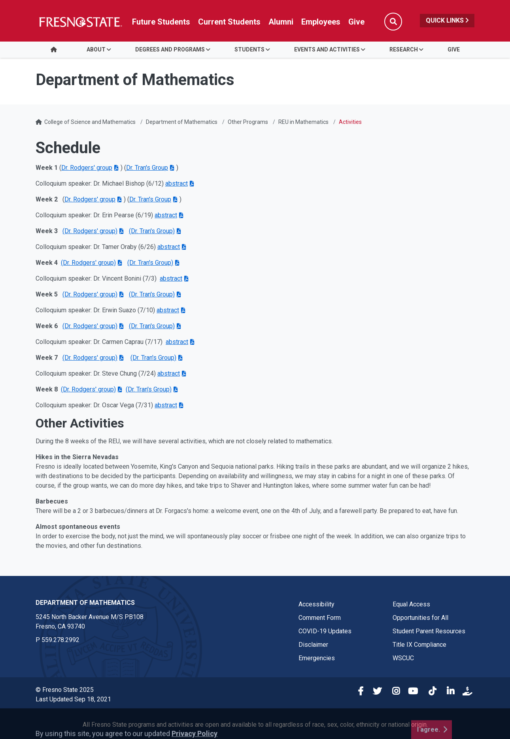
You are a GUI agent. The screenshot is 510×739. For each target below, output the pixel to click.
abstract (168, 247)
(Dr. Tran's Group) (152, 231)
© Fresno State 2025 (65, 689)
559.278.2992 (60, 640)
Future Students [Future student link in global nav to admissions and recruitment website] (161, 22)
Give (454, 49)
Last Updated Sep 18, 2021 (73, 699)
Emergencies (316, 658)
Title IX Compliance (419, 644)
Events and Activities (327, 49)
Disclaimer (313, 644)
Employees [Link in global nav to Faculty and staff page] (320, 22)
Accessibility (316, 604)
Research (403, 49)
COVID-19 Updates (324, 631)
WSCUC (403, 658)
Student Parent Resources (429, 631)
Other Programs (248, 122)
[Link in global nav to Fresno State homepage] (80, 22)
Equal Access (411, 604)
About (96, 49)
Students (249, 49)
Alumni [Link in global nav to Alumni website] (280, 22)
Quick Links (447, 20)
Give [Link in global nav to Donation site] (356, 22)
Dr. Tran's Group (147, 167)
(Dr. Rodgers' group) (89, 231)
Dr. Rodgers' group (86, 167)
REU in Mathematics (303, 122)
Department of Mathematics (181, 122)
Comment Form (319, 617)
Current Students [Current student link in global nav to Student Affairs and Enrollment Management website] (229, 22)
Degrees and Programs (170, 49)
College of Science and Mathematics (90, 122)
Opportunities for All (420, 617)
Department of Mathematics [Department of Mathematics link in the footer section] (85, 602)
